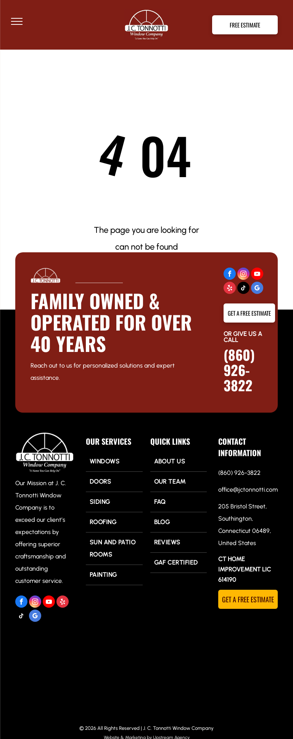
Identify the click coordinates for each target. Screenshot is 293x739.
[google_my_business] (257, 289)
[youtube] (257, 275)
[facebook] (230, 275)
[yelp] (230, 289)
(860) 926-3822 (239, 369)
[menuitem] (114, 462)
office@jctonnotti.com (248, 489)
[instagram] (243, 275)
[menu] (17, 21)
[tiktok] (243, 289)
